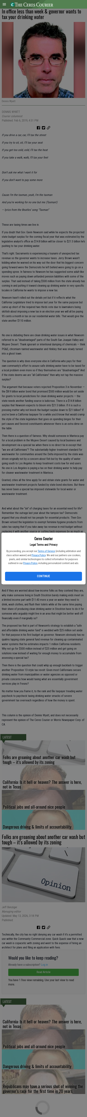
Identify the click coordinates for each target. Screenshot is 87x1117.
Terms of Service (46, 551)
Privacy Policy (39, 555)
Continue (43, 576)
